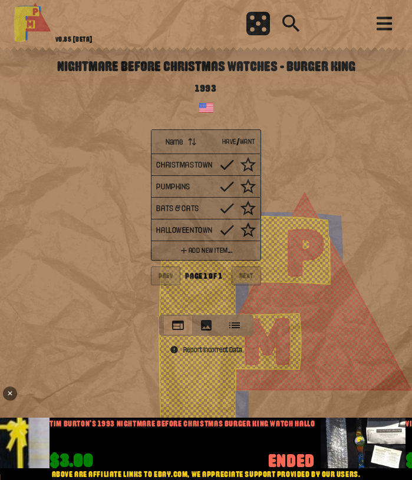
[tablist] (206, 325)
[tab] (178, 325)
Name (181, 141)
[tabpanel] (206, 218)
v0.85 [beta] (74, 39)
